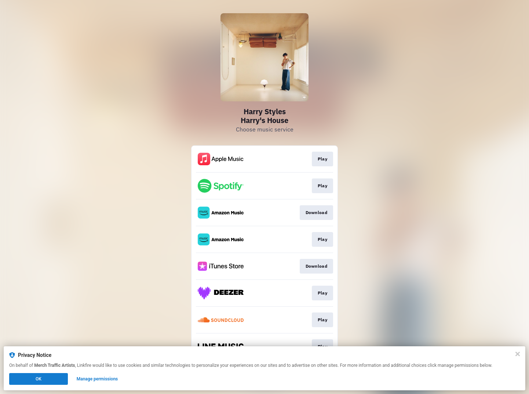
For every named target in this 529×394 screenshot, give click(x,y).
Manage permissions (97, 379)
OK (38, 379)
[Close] (517, 354)
